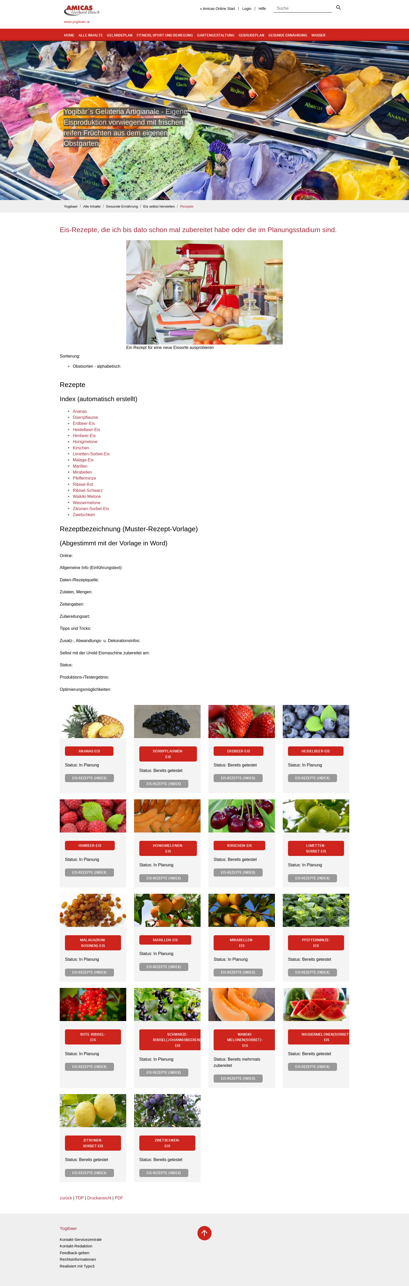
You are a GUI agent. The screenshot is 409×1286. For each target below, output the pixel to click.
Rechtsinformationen (78, 1259)
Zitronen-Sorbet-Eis (93, 1143)
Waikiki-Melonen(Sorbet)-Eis (245, 1040)
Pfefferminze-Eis (316, 942)
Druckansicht (99, 1198)
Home (69, 35)
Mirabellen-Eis (242, 942)
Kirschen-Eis (239, 845)
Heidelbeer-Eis (316, 750)
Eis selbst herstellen (159, 206)
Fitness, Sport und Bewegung (165, 35)
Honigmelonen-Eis (168, 848)
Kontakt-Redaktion (76, 1246)
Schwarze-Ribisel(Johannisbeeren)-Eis (177, 1040)
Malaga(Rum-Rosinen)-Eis (93, 942)
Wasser (318, 35)
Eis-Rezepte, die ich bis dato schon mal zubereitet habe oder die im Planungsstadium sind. (198, 230)
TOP (79, 1198)
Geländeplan (120, 35)
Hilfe (262, 8)
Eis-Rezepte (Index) (89, 778)
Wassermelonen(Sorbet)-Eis (327, 1037)
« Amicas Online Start (217, 8)
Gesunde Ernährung (287, 35)
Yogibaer (71, 206)
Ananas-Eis (89, 750)
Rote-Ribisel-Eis (93, 1037)
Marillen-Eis (165, 939)
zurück (66, 1198)
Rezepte (187, 206)
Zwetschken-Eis (167, 1143)
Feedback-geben (74, 1253)
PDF (119, 1198)
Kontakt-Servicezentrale (81, 1239)
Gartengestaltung (215, 35)
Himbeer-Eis (90, 845)
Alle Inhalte (91, 35)
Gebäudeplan (251, 35)
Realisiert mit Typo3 (77, 1266)
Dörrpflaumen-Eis (168, 753)
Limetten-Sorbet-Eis (316, 848)
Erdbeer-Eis (238, 750)
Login (246, 8)
